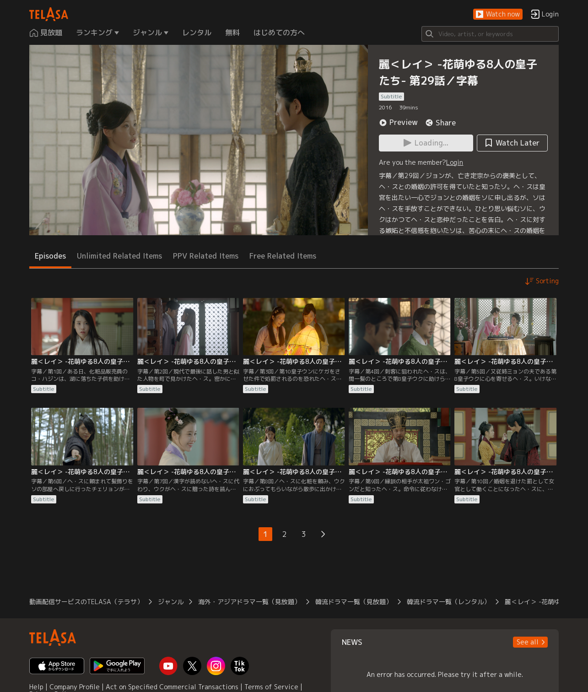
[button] (498, 14)
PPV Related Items (205, 256)
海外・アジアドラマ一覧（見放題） (249, 601)
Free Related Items (282, 256)
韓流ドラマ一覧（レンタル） (448, 601)
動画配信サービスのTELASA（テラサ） (86, 601)
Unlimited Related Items (119, 256)
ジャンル (170, 601)
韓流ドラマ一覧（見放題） (353, 601)
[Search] (490, 34)
